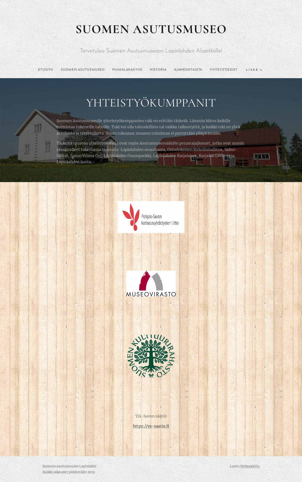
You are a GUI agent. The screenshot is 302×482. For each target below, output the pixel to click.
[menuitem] (55, 70)
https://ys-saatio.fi (151, 426)
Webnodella (250, 466)
